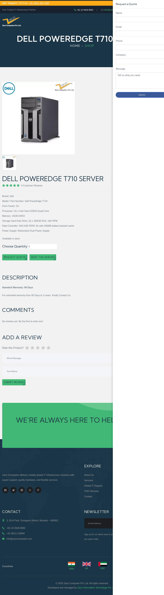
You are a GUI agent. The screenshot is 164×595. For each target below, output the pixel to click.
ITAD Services (91, 491)
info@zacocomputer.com (116, 10)
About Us (89, 475)
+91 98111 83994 (16, 533)
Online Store (131, 475)
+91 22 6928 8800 (85, 10)
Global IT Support (93, 486)
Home (75, 46)
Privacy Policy (132, 486)
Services (88, 480)
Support (129, 480)
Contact (88, 496)
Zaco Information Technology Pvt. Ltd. (96, 587)
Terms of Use (132, 491)
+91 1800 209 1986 (39, 3)
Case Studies (132, 502)
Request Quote (158, 237)
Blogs (128, 496)
